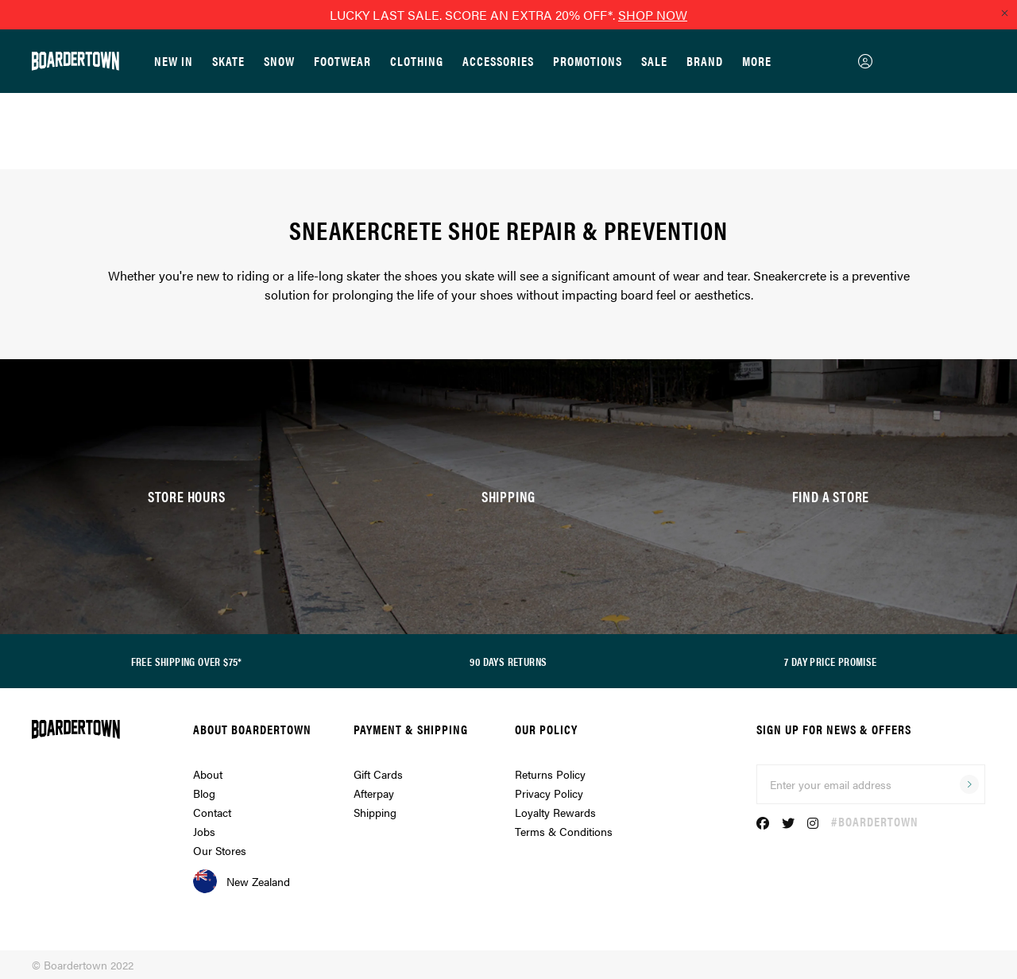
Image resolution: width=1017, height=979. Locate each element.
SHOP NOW (652, 15)
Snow (279, 61)
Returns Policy (550, 774)
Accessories (498, 61)
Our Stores (219, 850)
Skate (228, 61)
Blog (204, 793)
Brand (704, 61)
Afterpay (374, 793)
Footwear (342, 61)
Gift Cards (378, 774)
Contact (212, 812)
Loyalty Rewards (555, 812)
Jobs (204, 831)
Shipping (375, 812)
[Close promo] (1004, 12)
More (756, 61)
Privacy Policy (549, 793)
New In (173, 61)
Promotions (587, 61)
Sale (654, 61)
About (207, 774)
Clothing (416, 61)
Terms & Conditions (564, 831)
